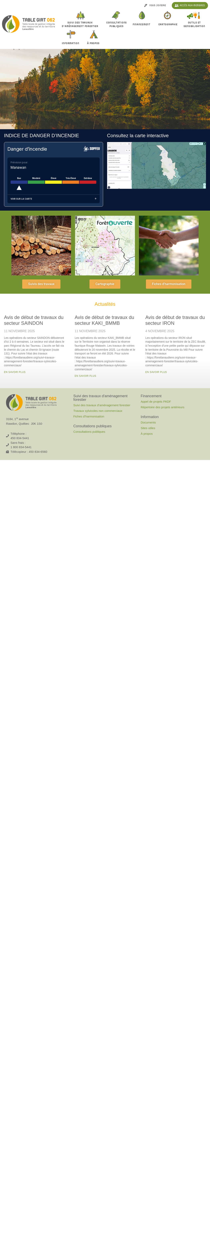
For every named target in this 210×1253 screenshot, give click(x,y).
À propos (94, 44)
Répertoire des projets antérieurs (162, 407)
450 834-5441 (20, 438)
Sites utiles (148, 428)
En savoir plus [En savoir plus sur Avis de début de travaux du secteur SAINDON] (15, 372)
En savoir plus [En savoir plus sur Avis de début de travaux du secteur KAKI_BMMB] (85, 376)
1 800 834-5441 (21, 447)
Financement (142, 25)
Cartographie (168, 24)
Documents (148, 422)
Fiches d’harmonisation (88, 416)
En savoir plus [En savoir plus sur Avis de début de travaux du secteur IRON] (156, 372)
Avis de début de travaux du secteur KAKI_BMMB (104, 320)
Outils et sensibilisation (194, 24)
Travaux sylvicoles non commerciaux (97, 410)
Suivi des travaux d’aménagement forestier (81, 24)
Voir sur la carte (53, 198)
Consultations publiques (89, 431)
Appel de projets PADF (156, 401)
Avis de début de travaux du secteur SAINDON (33, 320)
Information (71, 44)
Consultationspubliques (116, 24)
